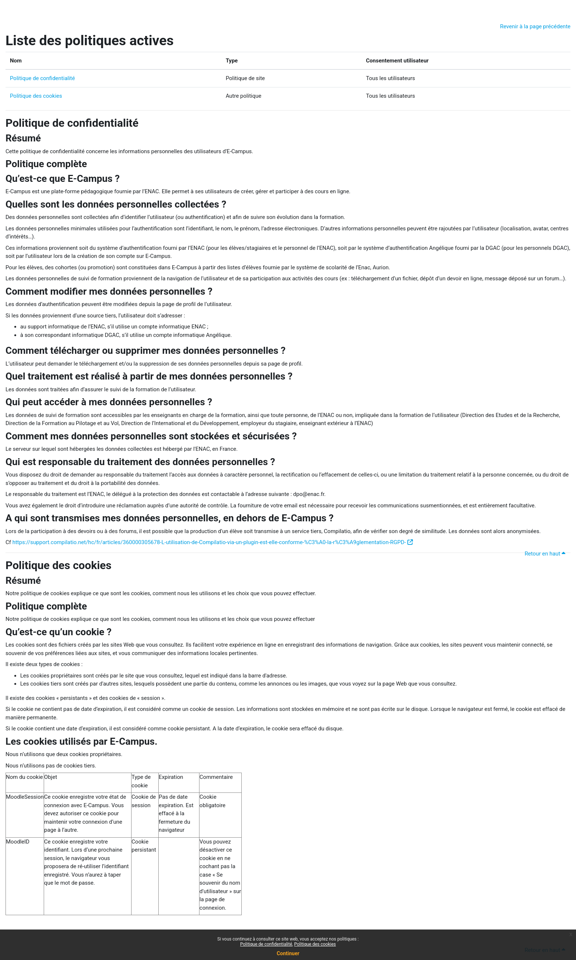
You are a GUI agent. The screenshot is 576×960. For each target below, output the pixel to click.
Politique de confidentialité (42, 78)
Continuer (288, 953)
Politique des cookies (36, 96)
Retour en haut (546, 553)
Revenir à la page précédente (535, 26)
